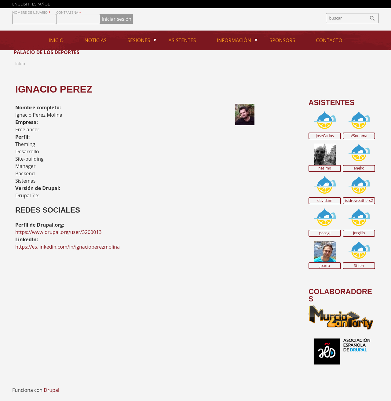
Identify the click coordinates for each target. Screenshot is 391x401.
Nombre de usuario (31, 12)
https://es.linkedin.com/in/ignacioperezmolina (67, 246)
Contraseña (68, 12)
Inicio (56, 40)
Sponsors (282, 40)
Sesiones (138, 40)
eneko (359, 168)
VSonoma (359, 136)
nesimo (324, 168)
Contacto (329, 40)
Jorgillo (359, 233)
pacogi (325, 233)
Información (234, 40)
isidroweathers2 (359, 201)
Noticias (95, 40)
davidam (324, 201)
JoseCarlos (325, 136)
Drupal (51, 390)
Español (41, 4)
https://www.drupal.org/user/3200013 (58, 232)
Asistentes (182, 40)
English (20, 4)
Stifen (359, 266)
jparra (325, 266)
